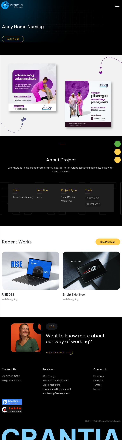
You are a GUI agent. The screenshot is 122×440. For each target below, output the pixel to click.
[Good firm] (61, 402)
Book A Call (13, 39)
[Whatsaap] (117, 144)
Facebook (98, 376)
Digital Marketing (52, 384)
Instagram (98, 380)
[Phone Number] (117, 160)
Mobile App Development (56, 393)
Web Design (49, 376)
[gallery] (61, 95)
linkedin (97, 389)
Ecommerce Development (57, 389)
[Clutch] (61, 409)
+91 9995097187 (11, 376)
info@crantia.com (11, 380)
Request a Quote (61, 353)
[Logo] (12, 5)
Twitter (97, 384)
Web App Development (55, 380)
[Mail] (117, 152)
